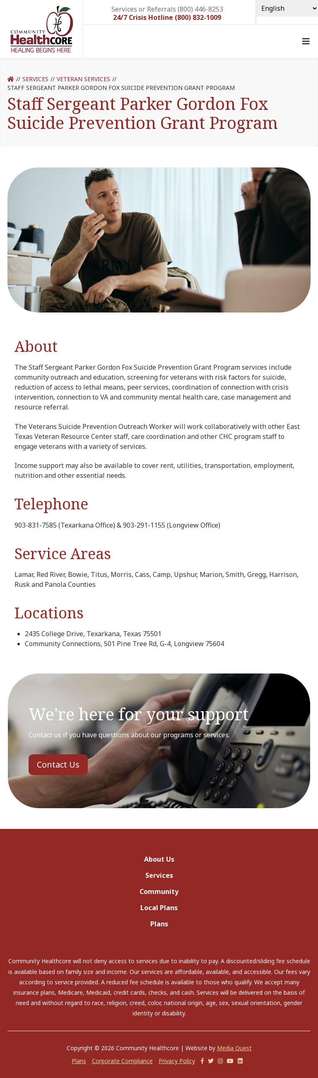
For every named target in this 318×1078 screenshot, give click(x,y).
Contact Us (58, 764)
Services (35, 79)
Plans (159, 923)
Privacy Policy (177, 1061)
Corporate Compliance (122, 1061)
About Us (159, 859)
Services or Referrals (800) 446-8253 (167, 8)
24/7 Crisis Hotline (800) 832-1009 (167, 17)
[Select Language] (287, 8)
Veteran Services (83, 79)
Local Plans (159, 907)
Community (159, 891)
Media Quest (234, 1048)
